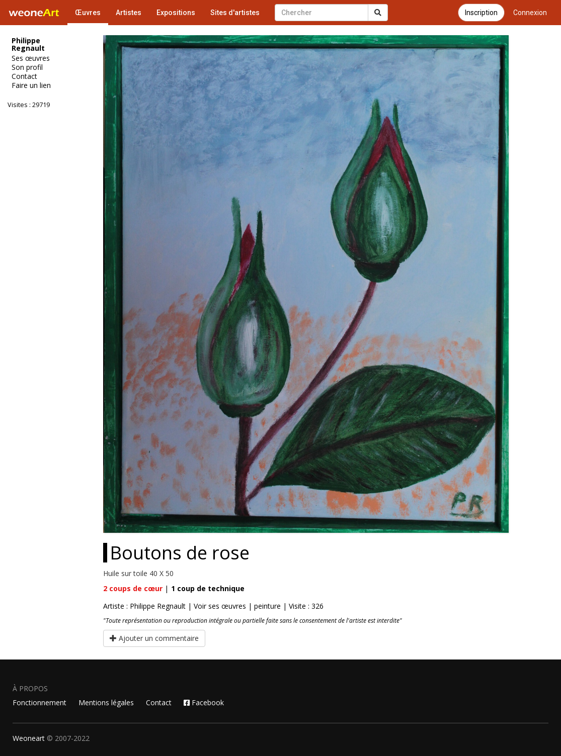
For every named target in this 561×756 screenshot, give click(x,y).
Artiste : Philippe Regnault (144, 606)
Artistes (128, 13)
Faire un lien (31, 85)
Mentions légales (106, 702)
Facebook (204, 702)
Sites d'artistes (235, 13)
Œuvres (88, 13)
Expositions (175, 13)
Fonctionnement (39, 702)
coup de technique (208, 588)
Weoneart (29, 738)
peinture (267, 606)
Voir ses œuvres (220, 606)
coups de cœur (133, 588)
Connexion (530, 13)
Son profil (27, 67)
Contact (24, 76)
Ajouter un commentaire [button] (154, 638)
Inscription (481, 13)
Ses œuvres (31, 58)
